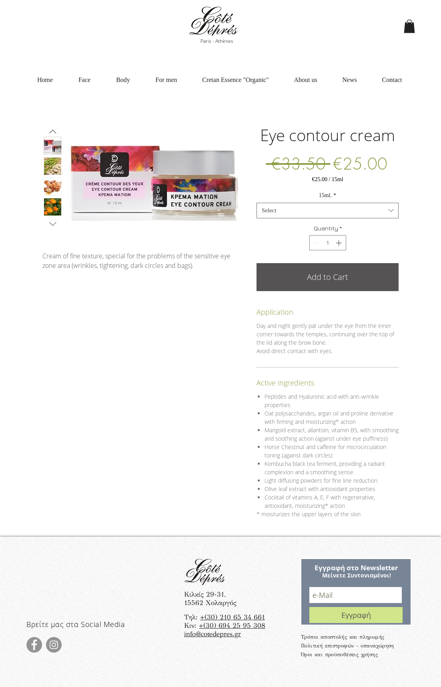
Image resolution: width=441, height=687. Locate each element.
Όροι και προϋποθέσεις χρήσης (339, 654)
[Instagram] (54, 645)
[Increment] (339, 243)
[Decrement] (316, 243)
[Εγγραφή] (356, 615)
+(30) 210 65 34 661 (232, 617)
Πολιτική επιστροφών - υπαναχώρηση (347, 646)
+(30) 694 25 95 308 (232, 625)
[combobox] (328, 210)
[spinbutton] (327, 243)
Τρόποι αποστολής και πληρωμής (342, 637)
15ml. (327, 195)
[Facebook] (34, 645)
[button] (409, 26)
